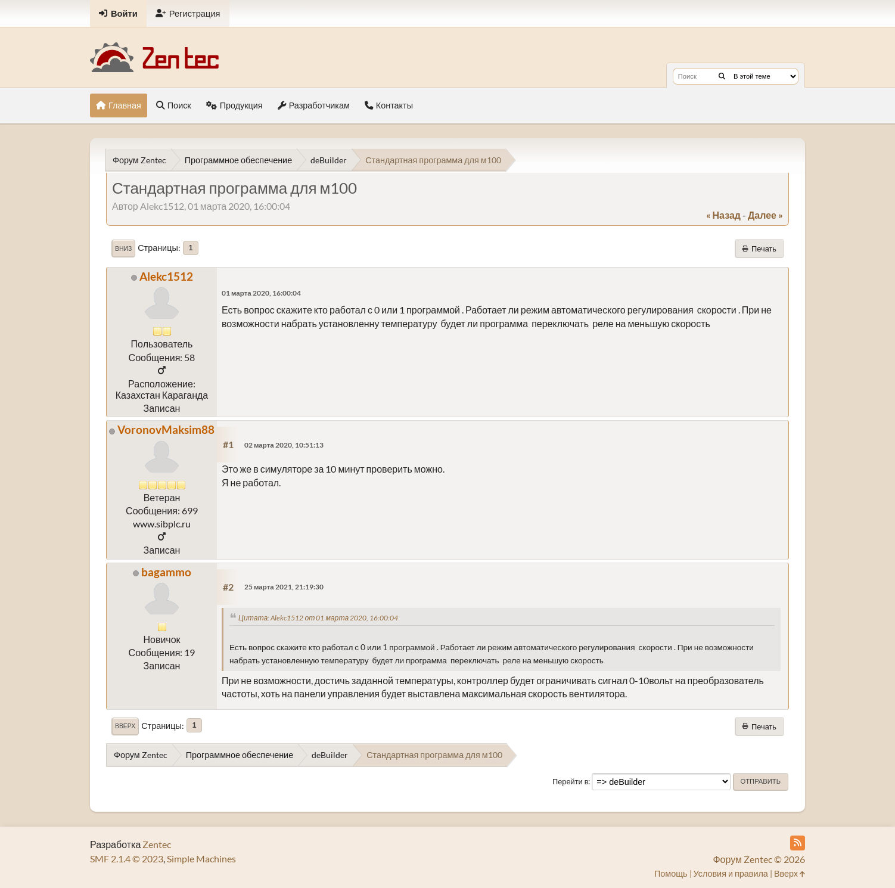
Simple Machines (201, 858)
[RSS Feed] (797, 843)
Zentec (156, 844)
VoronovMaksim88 (166, 429)
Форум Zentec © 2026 (759, 859)
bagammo (166, 572)
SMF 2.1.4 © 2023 (126, 858)
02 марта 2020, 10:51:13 (284, 445)
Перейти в (570, 781)
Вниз (123, 248)
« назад (723, 215)
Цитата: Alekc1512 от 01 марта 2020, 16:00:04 (318, 617)
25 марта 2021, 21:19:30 (284, 587)
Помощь (671, 873)
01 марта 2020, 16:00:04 (261, 293)
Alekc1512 (166, 276)
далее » (765, 215)
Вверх (125, 725)
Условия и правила (731, 873)
